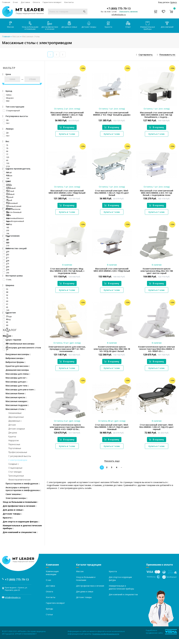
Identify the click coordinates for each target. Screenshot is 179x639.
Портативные (14, 448)
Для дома (12, 432)
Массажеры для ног (16, 377)
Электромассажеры (16, 498)
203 (6, 230)
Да (6, 120)
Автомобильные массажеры (20, 343)
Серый (7, 200)
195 (6, 215)
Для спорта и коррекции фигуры (21, 521)
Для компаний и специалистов (20, 532)
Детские (12, 424)
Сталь (7, 279)
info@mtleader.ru (119, 14)
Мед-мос (8, 98)
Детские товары (89, 24)
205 (6, 212)
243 (6, 272)
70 (5, 148)
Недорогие (13, 440)
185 (6, 227)
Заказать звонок (128, 11)
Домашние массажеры (17, 370)
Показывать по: (167, 54)
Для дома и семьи (69, 24)
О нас (15, 2)
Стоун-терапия (13, 339)
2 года (7, 316)
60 (5, 160)
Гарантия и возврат (52, 2)
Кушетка (12, 436)
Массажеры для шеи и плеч (20, 389)
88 (5, 292)
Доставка (25, 2)
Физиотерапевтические (19, 479)
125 (6, 157)
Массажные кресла (16, 397)
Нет (6, 123)
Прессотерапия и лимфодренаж (23, 483)
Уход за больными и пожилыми (30, 25)
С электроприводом (17, 460)
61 (5, 304)
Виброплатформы (15, 362)
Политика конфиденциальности (105, 634)
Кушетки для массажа (18, 366)
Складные (13, 464)
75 (5, 145)
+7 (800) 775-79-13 (118, 8)
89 (5, 325)
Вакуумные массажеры (18, 354)
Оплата (36, 2)
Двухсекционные (16, 417)
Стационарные (15, 468)
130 (6, 163)
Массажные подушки (17, 405)
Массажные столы (31, 36)
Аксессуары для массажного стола (23, 349)
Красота (108, 24)
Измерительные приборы (147, 25)
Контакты (69, 2)
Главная (6, 2)
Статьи (49, 614)
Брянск (173, 2)
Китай (7, 172)
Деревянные (14, 421)
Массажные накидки (17, 401)
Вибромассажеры (15, 358)
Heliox (7, 95)
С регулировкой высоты (19, 456)
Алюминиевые (15, 413)
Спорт (128, 24)
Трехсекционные (16, 475)
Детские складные (16, 428)
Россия (7, 175)
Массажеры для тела (17, 385)
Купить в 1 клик (67, 134)
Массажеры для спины (18, 374)
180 (6, 221)
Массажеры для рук (16, 381)
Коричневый (10, 203)
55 (5, 289)
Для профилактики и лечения (49, 25)
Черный (8, 197)
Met (6, 101)
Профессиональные (17, 452)
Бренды (49, 608)
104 (6, 178)
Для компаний (167, 24)
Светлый (8, 191)
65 (5, 307)
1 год (6, 319)
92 (5, 295)
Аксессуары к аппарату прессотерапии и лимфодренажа (23, 489)
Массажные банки (16, 393)
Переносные (14, 444)
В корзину (67, 127)
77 (5, 154)
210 (6, 245)
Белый (7, 185)
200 (6, 218)
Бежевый (8, 194)
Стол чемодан (15, 471)
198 (6, 224)
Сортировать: (146, 54)
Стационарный (11, 110)
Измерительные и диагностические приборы (22, 527)
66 (5, 151)
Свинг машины (14, 494)
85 (5, 322)
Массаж (10, 24)
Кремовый (9, 188)
